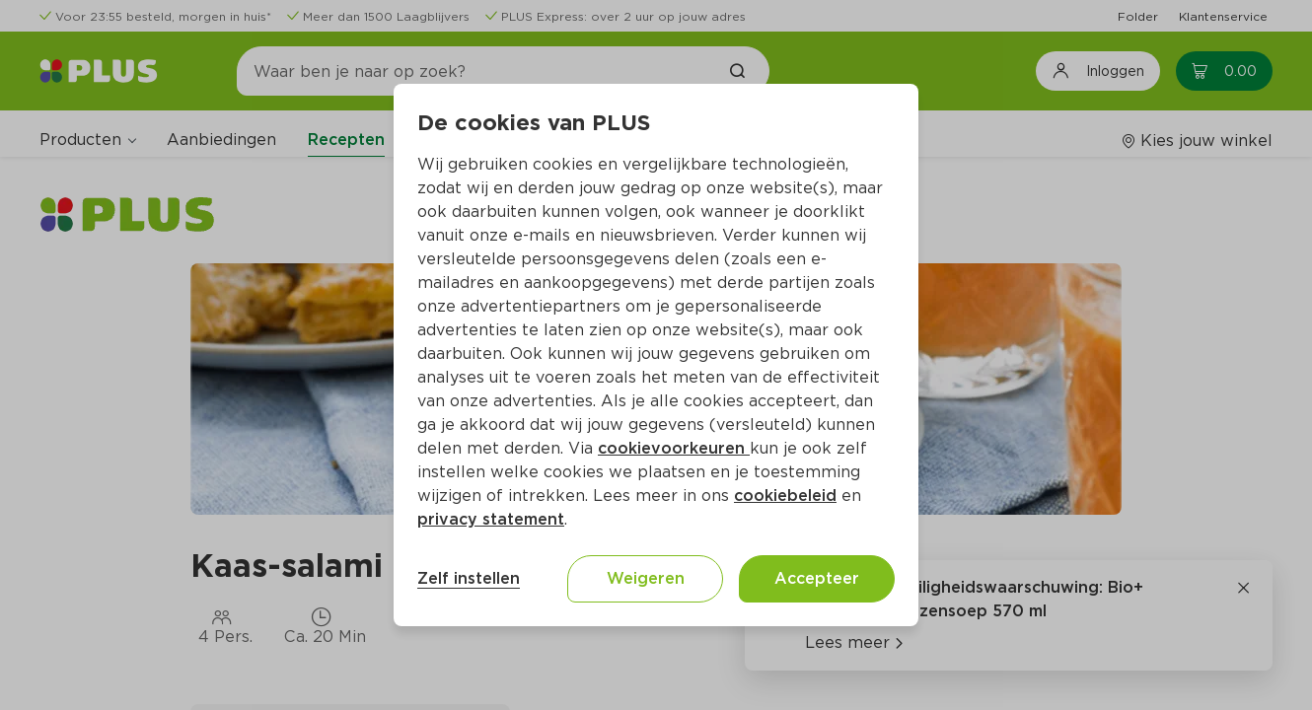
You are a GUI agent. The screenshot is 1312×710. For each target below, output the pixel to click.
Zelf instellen (468, 578)
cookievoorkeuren (674, 448)
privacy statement (490, 519)
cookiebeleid (785, 495)
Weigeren (646, 578)
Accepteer (816, 578)
